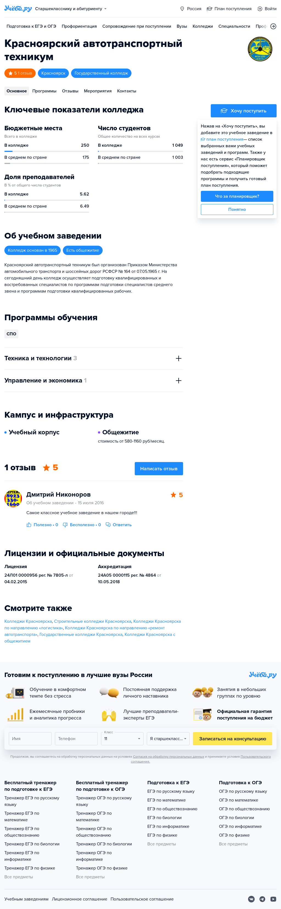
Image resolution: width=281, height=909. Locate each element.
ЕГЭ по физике (162, 835)
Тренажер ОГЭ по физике (102, 868)
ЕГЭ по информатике (168, 826)
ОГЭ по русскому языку (243, 791)
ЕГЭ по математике (166, 800)
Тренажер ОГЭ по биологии (104, 844)
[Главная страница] (18, 8)
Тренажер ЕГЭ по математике (21, 817)
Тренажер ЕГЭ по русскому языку (31, 801)
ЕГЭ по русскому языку (171, 791)
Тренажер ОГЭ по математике (94, 817)
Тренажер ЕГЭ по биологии (32, 844)
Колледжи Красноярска (28, 621)
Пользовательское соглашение (142, 899)
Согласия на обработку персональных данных (168, 756)
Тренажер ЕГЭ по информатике (21, 856)
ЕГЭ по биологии (164, 817)
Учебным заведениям (26, 899)
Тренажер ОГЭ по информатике (94, 856)
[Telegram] (262, 899)
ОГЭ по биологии (236, 817)
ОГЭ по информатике (240, 826)
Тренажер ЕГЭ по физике (29, 868)
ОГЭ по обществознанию (244, 809)
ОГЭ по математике (238, 800)
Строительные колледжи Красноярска (92, 621)
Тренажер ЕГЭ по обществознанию (21, 832)
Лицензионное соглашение (79, 899)
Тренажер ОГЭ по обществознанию (94, 832)
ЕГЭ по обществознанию (172, 809)
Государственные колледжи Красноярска (81, 634)
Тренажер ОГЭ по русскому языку (104, 801)
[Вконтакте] (251, 899)
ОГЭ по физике (234, 835)
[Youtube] (273, 899)
